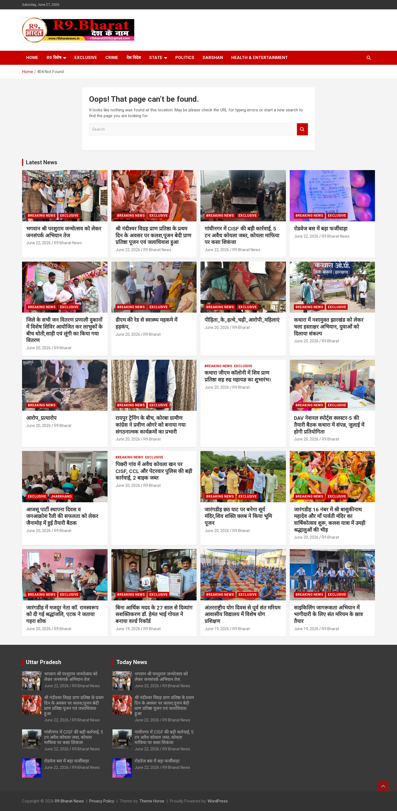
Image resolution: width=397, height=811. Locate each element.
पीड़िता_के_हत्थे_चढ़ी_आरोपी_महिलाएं (242, 320)
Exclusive (85, 57)
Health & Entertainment (259, 57)
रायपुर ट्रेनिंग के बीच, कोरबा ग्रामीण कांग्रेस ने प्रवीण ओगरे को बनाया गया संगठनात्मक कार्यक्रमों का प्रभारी (151, 425)
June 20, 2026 (38, 348)
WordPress (218, 801)
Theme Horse (152, 801)
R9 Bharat (62, 348)
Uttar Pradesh (43, 662)
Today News (131, 662)
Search (302, 129)
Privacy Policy (101, 801)
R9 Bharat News (68, 243)
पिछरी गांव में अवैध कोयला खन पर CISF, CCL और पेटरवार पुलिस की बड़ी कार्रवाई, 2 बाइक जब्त (154, 471)
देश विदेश (134, 57)
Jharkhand (61, 496)
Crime (111, 57)
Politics (184, 57)
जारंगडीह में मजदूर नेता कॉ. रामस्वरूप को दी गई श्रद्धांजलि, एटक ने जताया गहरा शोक (62, 614)
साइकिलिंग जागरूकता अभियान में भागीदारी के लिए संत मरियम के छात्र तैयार (328, 614)
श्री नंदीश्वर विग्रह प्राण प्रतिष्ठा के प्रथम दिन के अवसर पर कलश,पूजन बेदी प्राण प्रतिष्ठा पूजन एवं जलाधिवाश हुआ (153, 235)
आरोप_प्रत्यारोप (41, 418)
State (155, 57)
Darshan (213, 57)
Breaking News (41, 215)
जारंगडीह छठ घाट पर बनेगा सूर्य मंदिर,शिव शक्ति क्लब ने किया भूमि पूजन (238, 516)
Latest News (41, 162)
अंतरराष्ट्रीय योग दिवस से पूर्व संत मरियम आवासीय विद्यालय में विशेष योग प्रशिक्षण (242, 614)
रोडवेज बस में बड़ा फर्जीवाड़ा (320, 228)
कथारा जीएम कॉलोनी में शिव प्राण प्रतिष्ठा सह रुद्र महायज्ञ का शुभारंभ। (238, 376)
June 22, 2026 (38, 243)
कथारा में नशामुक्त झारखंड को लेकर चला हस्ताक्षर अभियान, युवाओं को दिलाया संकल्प (328, 327)
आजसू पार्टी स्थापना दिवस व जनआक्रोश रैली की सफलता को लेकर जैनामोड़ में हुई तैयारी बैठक (62, 516)
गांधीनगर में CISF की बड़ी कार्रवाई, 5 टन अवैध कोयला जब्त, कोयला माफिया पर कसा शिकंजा (242, 235)
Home (32, 57)
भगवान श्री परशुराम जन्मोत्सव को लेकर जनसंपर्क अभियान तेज (63, 232)
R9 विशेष (54, 57)
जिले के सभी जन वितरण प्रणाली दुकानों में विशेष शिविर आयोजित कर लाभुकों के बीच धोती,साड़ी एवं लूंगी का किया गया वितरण (64, 330)
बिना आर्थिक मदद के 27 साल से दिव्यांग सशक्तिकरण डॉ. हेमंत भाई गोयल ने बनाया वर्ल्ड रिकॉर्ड (154, 614)
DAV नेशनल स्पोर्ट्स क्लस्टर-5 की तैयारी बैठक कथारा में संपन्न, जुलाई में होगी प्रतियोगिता (329, 425)
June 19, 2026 (128, 629)
